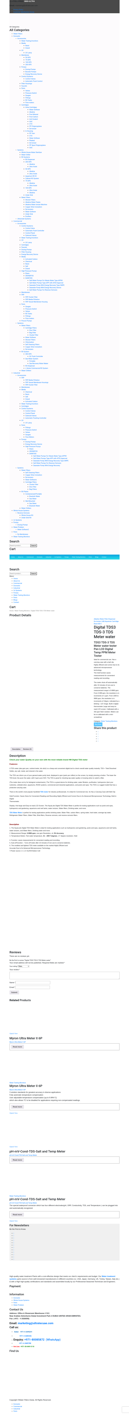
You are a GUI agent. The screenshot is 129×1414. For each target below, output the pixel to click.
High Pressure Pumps (29, 271)
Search (33, 545)
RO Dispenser (30, 159)
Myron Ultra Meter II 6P (18, 1042)
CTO (30, 124)
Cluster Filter (33, 335)
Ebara (27, 273)
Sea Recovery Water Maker (38, 363)
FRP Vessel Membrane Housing (36, 302)
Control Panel (30, 233)
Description (16, 749)
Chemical (28, 261)
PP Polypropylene (35, 126)
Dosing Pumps (30, 69)
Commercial (17, 221)
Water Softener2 (23, 529)
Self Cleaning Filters (32, 344)
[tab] (16, 749)
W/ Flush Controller (36, 356)
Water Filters (17, 34)
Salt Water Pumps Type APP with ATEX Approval (46, 283)
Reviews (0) (27, 749)
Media (23, 43)
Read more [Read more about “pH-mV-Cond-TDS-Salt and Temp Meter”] (17, 1160)
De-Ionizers (29, 209)
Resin (27, 46)
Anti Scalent (33, 119)
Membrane (25, 55)
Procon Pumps (26, 321)
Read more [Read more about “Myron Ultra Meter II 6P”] (17, 1047)
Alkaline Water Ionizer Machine (36, 204)
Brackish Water (34, 496)
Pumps (23, 67)
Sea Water (32, 499)
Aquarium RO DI (31, 176)
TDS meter (44, 792)
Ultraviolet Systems (24, 219)
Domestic (16, 36)
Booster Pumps (30, 72)
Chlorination (29, 342)
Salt (26, 266)
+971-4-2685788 (25, 1343)
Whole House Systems (21, 510)
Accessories (21, 38)
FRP (22, 295)
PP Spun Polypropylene (37, 145)
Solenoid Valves (31, 235)
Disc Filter (32, 330)
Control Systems (27, 76)
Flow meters (29, 102)
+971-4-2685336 (24, 1336)
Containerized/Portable (33, 494)
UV (22, 50)
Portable (32, 361)
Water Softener (34, 110)
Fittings (28, 98)
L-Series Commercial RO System (36, 368)
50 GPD (28, 57)
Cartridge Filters (31, 328)
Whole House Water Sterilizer (31, 152)
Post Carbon (33, 117)
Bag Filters (33, 489)
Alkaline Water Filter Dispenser (104, 619)
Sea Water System (31, 359)
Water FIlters (25, 470)
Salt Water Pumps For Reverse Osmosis (43, 290)
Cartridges (25, 105)
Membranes (25, 292)
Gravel (27, 48)
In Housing (29, 131)
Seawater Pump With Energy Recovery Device (45, 288)
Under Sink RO (26, 518)
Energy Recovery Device (33, 74)
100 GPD (28, 62)
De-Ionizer (32, 129)
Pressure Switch (31, 93)
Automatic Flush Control (33, 81)
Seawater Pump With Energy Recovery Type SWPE (46, 285)
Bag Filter (32, 333)
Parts (23, 88)
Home (15, 578)
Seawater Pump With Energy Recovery (46, 465)
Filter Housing (26, 252)
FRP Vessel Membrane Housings (36, 382)
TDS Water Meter (16, 812)
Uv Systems (17, 520)
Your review (15, 970)
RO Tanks (28, 100)
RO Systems (25, 157)
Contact (16, 602)
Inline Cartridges (31, 107)
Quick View (14, 1033)
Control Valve (30, 228)
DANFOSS (28, 278)
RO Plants (24, 492)
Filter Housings (26, 84)
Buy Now (98, 724)
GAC (31, 121)
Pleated (32, 140)
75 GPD (28, 60)
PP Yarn (32, 133)
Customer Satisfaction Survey (23, 12)
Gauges (28, 95)
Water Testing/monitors (29, 41)
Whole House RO (27, 515)
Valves (27, 91)
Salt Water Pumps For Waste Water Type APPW (46, 280)
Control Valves (30, 79)
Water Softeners (31, 480)
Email (12, 987)
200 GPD (28, 65)
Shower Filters (30, 200)
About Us (16, 581)
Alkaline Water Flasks (32, 202)
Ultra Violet (33, 167)
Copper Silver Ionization (33, 207)
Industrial (16, 373)
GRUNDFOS (29, 276)
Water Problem (18, 527)
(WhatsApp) (42, 1339)
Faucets (24, 86)
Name (12, 983)
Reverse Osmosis (23, 513)
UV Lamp (28, 53)
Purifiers (28, 216)
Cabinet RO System (32, 178)
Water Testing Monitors (21, 537)
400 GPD (28, 354)
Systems (20, 150)
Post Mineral (33, 114)
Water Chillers (26, 371)
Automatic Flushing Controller (35, 418)
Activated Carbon (31, 259)
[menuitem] (13, 557)
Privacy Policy (18, 10)
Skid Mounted (30, 501)
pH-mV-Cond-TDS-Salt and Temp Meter (23, 1155)
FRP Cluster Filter (31, 297)
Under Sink (29, 195)
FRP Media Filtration (32, 299)
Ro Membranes (22, 534)
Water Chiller (25, 155)
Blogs (15, 600)
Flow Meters (29, 437)
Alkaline (32, 112)
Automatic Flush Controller (34, 231)
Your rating (14, 966)
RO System (25, 352)
